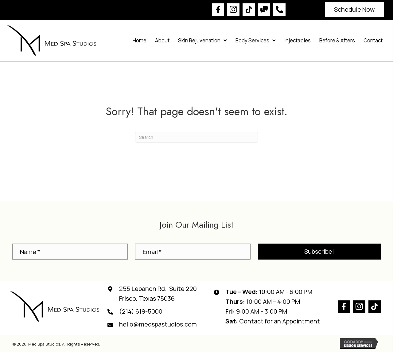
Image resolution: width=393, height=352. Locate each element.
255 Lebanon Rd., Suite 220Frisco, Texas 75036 (158, 293)
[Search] (196, 137)
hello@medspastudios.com (158, 324)
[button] (218, 9)
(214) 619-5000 (140, 311)
